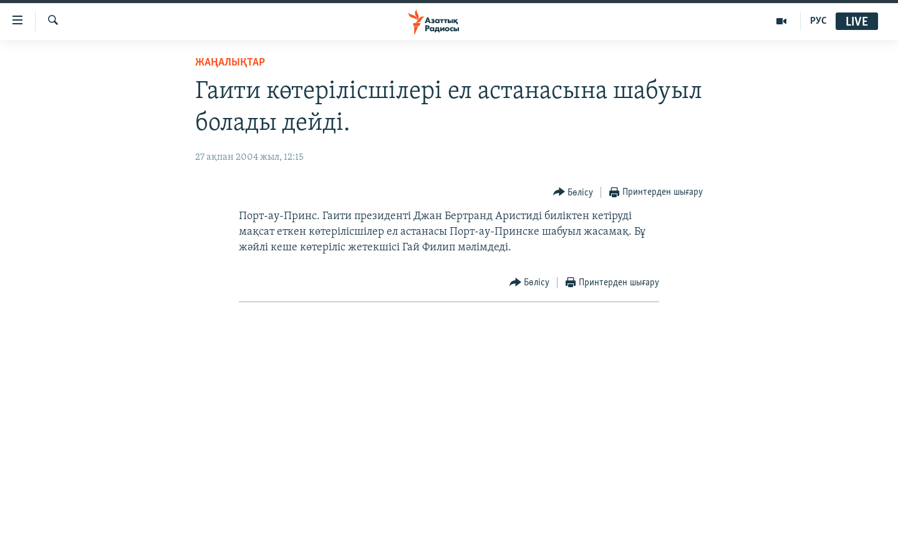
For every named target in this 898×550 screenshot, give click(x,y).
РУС (818, 21)
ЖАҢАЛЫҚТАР (230, 63)
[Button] (573, 192)
